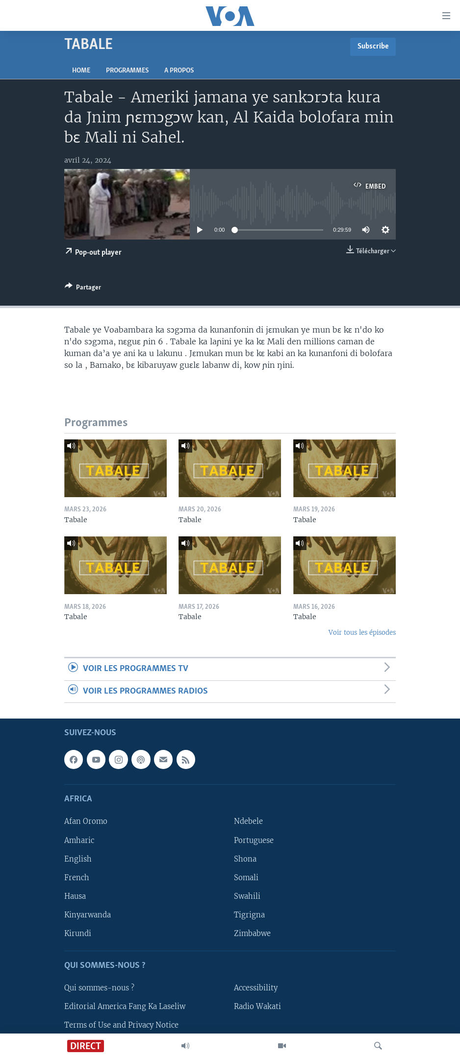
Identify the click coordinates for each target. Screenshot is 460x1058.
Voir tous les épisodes (362, 632)
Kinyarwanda (87, 915)
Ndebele (248, 821)
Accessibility (256, 988)
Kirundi (77, 933)
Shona (245, 859)
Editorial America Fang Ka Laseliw (124, 1006)
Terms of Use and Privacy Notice (121, 1025)
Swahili (247, 896)
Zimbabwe (252, 933)
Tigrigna (249, 915)
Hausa (75, 896)
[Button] (83, 289)
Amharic (79, 840)
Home (81, 70)
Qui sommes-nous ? (99, 988)
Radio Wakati (257, 1006)
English (78, 859)
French (76, 877)
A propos (179, 70)
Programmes (127, 70)
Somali (246, 877)
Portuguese (254, 840)
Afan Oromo (85, 821)
